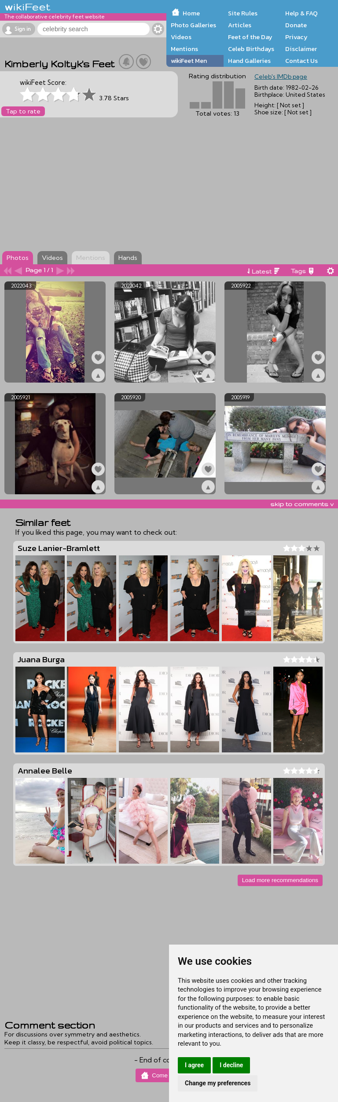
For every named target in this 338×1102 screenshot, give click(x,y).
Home (191, 13)
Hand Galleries (249, 61)
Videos (181, 37)
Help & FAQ (301, 13)
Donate (296, 25)
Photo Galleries (193, 25)
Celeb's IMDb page (280, 76)
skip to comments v (302, 503)
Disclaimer (301, 49)
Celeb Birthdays (251, 49)
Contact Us (301, 61)
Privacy (296, 37)
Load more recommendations (280, 880)
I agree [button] (194, 1065)
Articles (239, 25)
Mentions (184, 49)
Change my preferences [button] (217, 1083)
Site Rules (242, 13)
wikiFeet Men (189, 61)
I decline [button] (231, 1065)
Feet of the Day (250, 37)
